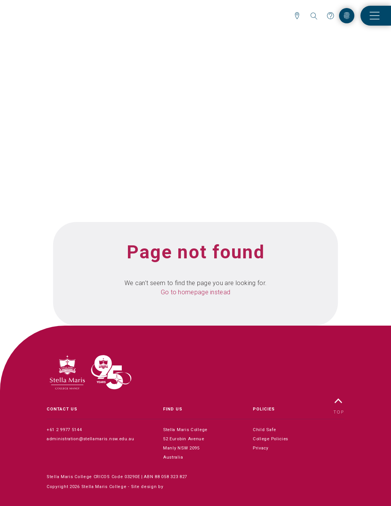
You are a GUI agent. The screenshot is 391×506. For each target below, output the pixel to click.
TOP (339, 406)
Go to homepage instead (196, 292)
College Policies (272, 438)
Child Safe (264, 429)
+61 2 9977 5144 (64, 429)
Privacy (261, 448)
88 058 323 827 (171, 476)
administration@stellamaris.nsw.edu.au (91, 438)
